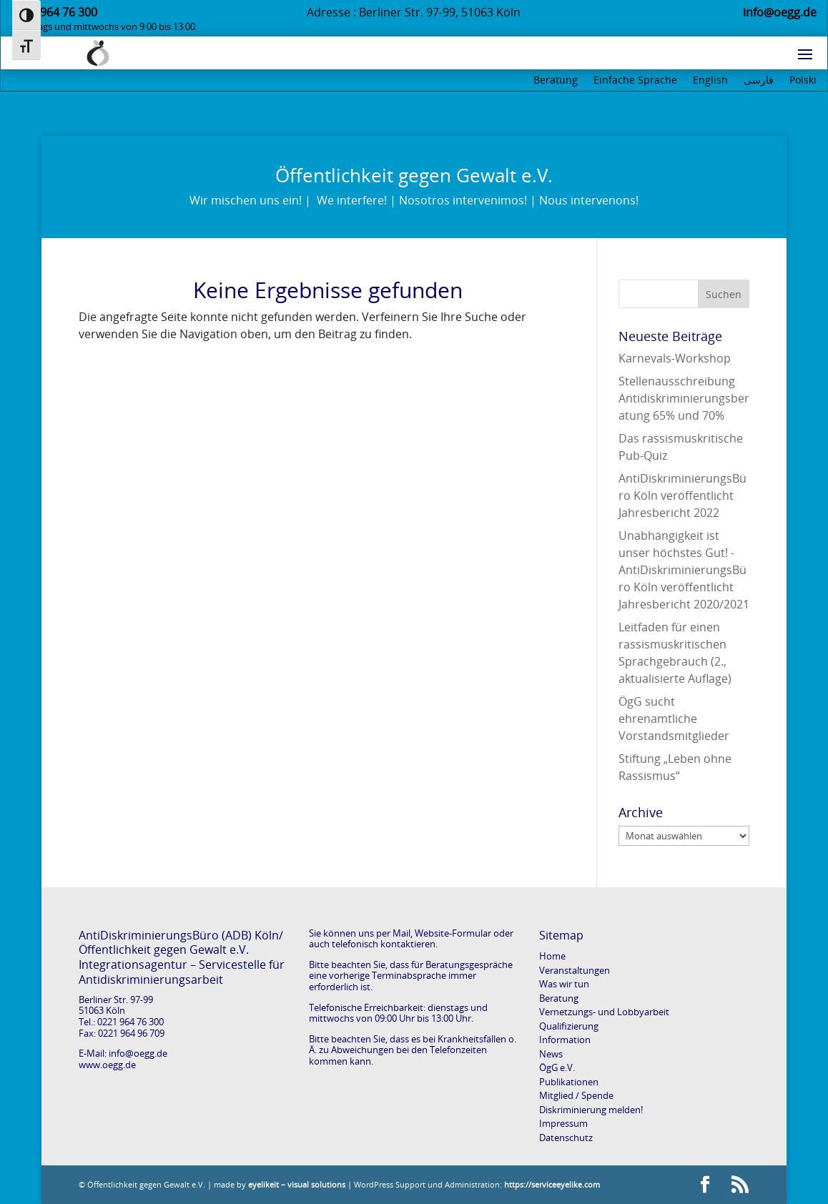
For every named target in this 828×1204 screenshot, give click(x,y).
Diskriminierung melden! (591, 1109)
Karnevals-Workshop (674, 358)
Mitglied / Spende (576, 1095)
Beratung (555, 81)
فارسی (759, 81)
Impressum (563, 1123)
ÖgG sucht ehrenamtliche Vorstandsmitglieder (673, 719)
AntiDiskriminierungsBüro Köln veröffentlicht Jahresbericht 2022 (682, 495)
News (551, 1053)
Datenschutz (566, 1137)
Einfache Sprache (635, 81)
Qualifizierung (568, 1026)
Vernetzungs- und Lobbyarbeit (604, 1011)
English (710, 81)
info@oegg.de (138, 1053)
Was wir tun (564, 983)
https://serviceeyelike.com (552, 1184)
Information (565, 1039)
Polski (803, 81)
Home (552, 955)
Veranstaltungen (574, 970)
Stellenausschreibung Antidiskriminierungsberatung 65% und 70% (683, 398)
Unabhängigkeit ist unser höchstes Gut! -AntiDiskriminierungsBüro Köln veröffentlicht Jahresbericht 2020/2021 (683, 570)
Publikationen (568, 1081)
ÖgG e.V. (557, 1067)
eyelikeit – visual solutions (296, 1184)
